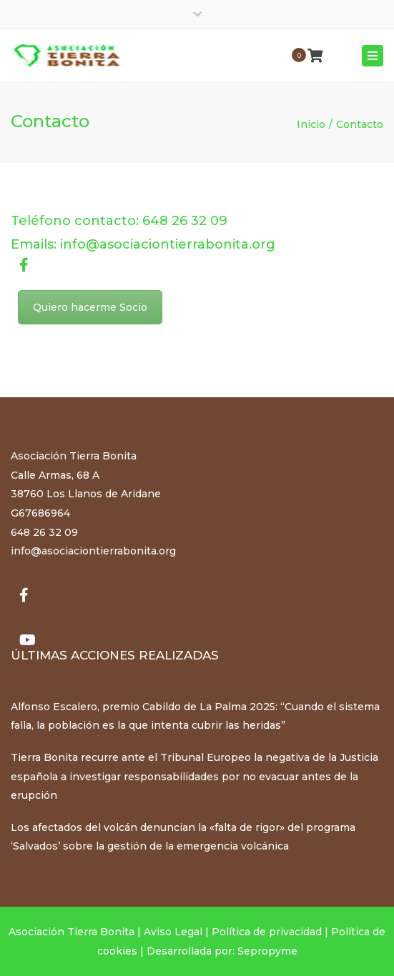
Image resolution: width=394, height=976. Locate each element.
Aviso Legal (173, 931)
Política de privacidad (267, 931)
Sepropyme (267, 951)
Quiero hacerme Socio (90, 307)
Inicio (311, 124)
